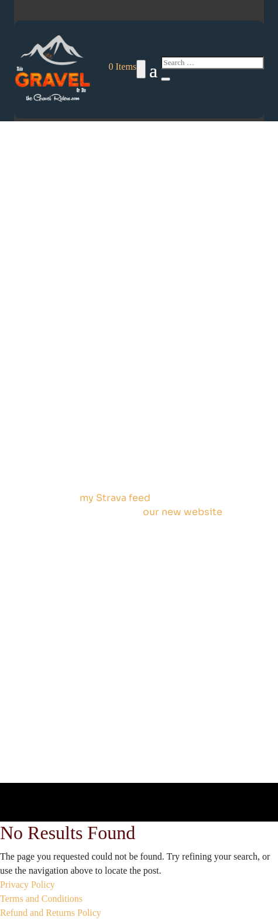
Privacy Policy (27, 885)
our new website (182, 512)
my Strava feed (115, 498)
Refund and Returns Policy (50, 913)
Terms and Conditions (41, 899)
